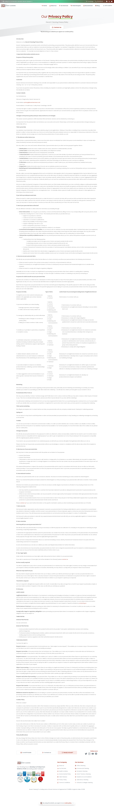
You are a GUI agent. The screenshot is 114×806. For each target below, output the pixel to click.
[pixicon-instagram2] (89, 754)
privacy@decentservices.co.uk (32, 102)
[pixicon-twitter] (86, 754)
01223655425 (99, 1)
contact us (23, 503)
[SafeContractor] (30, 777)
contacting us (82, 603)
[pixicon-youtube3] (92, 754)
